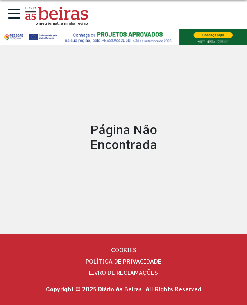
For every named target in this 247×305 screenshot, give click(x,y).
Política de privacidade (123, 261)
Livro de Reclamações (123, 273)
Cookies (123, 250)
